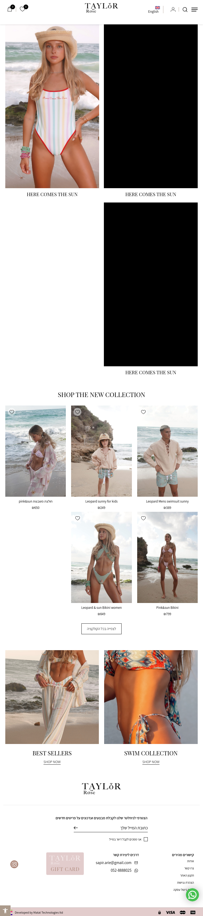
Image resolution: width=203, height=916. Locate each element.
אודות (190, 861)
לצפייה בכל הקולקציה (101, 628)
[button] (143, 412)
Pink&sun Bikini (167, 607)
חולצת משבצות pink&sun (36, 501)
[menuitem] (154, 9)
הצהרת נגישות (185, 882)
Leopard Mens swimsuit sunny (167, 501)
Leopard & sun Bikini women (101, 607)
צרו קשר (189, 868)
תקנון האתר (187, 875)
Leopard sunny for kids (101, 501)
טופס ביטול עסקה (183, 890)
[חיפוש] (185, 9)
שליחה (80, 828)
